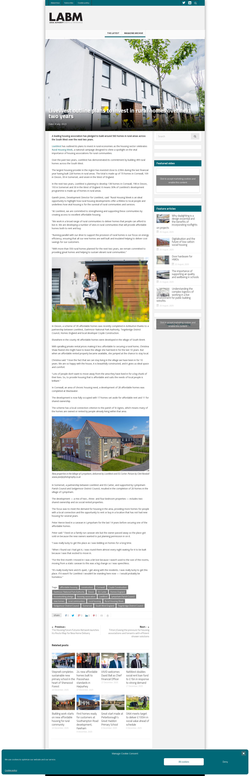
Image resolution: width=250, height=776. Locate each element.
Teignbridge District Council (130, 605)
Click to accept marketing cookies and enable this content (177, 180)
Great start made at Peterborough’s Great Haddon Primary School (112, 719)
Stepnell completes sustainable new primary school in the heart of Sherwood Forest (63, 679)
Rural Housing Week (62, 149)
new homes (59, 601)
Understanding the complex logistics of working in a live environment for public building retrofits (175, 294)
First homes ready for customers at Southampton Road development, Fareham (87, 721)
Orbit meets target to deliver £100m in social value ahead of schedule (137, 719)
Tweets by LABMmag (177, 324)
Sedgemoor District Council (66, 605)
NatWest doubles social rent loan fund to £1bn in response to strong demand (137, 677)
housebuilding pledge (63, 596)
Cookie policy (11, 770)
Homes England (117, 591)
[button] (243, 753)
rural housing (95, 601)
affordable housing (68, 587)
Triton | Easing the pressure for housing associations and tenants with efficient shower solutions (125, 631)
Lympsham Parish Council (123, 596)
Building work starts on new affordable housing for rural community (63, 719)
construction (87, 587)
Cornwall (101, 587)
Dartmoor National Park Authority (69, 591)
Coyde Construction (118, 587)
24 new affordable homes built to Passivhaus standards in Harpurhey (87, 679)
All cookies (184, 762)
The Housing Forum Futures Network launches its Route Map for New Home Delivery (76, 630)
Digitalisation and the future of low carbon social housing (183, 241)
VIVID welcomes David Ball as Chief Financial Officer (111, 675)
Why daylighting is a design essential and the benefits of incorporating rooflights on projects (177, 221)
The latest (113, 34)
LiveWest (56, 146)
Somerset (87, 605)
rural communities (76, 601)
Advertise (55, 2)
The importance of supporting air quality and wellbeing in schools (185, 274)
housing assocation (86, 596)
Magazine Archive (133, 34)
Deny (225, 762)
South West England (105, 605)
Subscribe (68, 2)
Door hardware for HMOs (182, 258)
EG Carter (102, 591)
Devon (91, 591)
